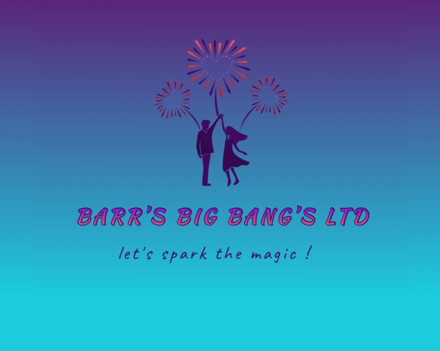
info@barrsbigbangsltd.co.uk (229, 340)
